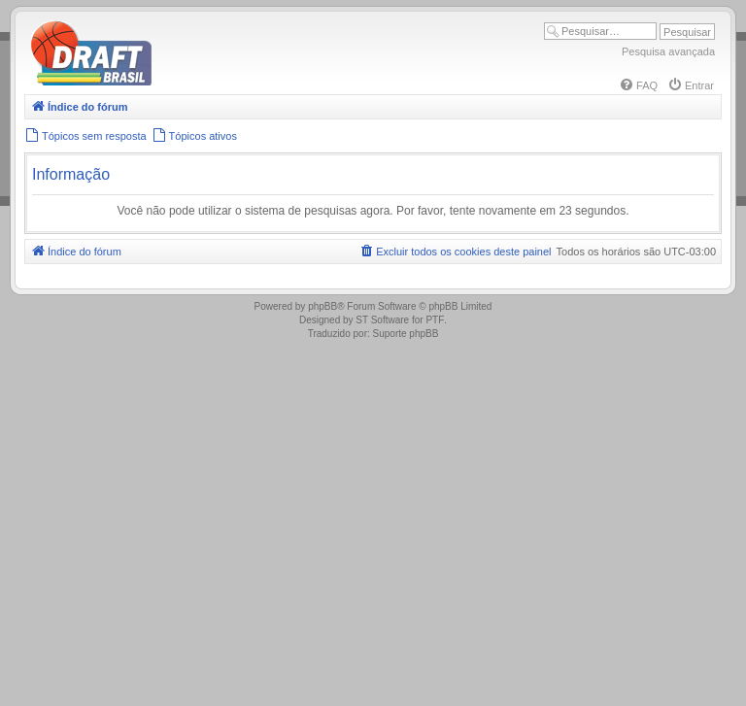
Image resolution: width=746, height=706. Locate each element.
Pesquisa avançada (668, 51)
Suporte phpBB (406, 333)
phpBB (322, 306)
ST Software (382, 320)
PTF (434, 320)
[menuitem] (638, 85)
